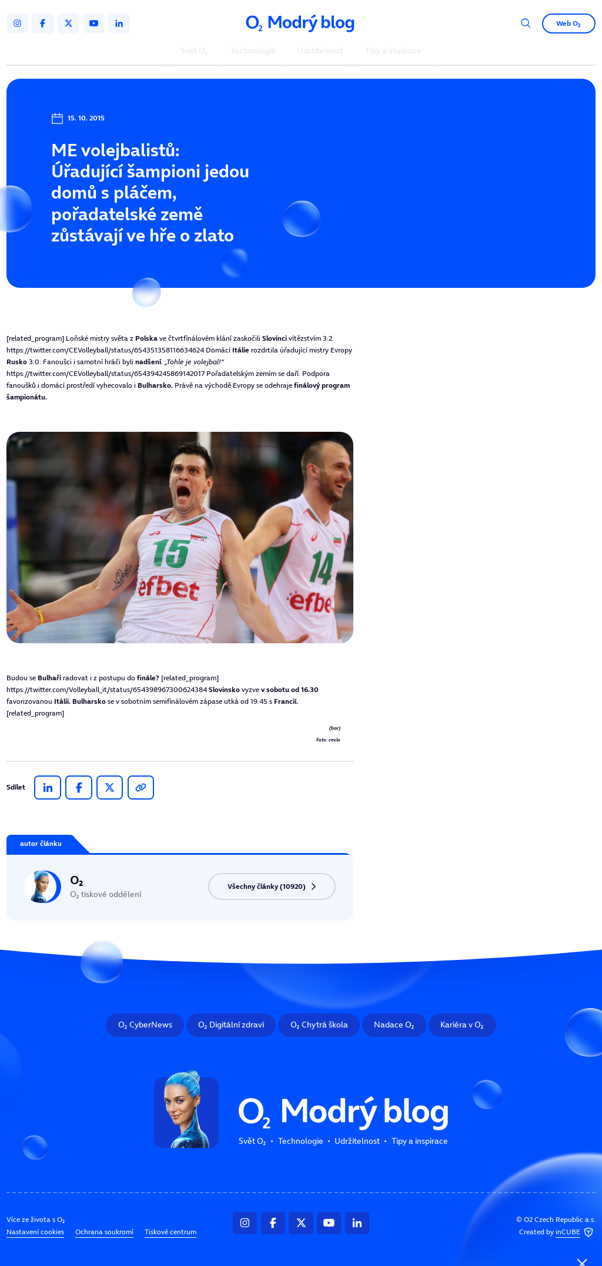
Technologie (253, 51)
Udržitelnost (320, 51)
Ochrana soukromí (104, 1231)
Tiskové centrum (170, 1231)
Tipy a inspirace (393, 51)
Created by (557, 1232)
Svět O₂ (194, 51)
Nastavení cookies (35, 1231)
